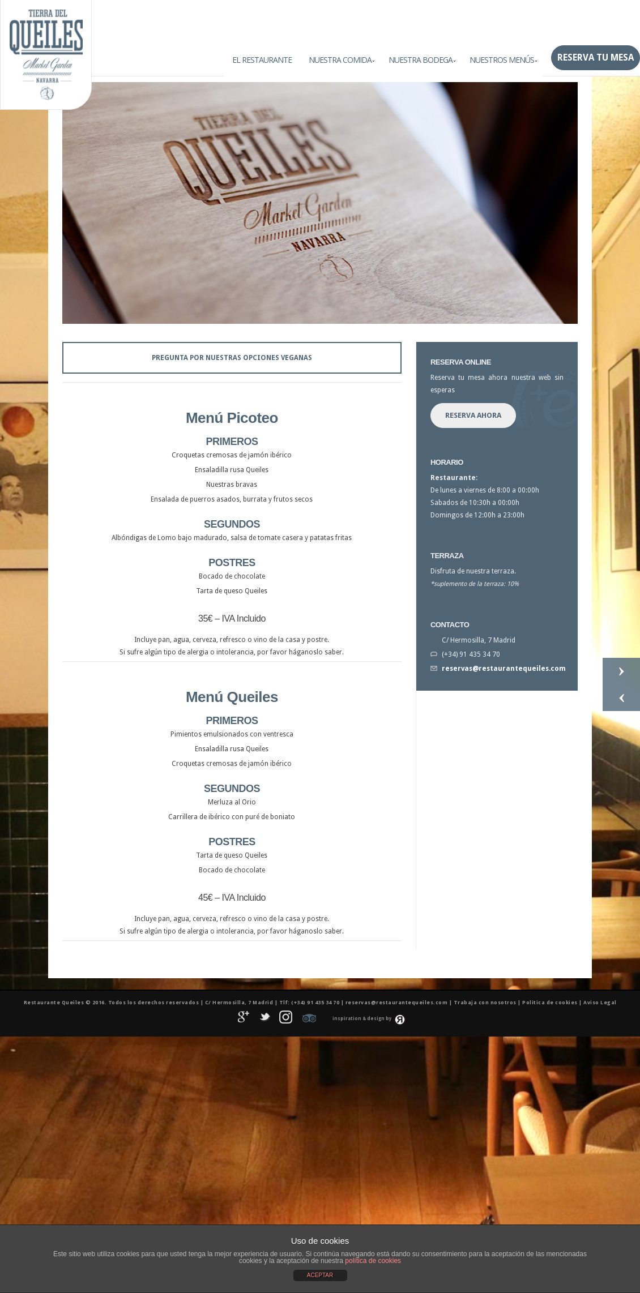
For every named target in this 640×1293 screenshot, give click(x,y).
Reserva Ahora (473, 415)
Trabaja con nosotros (485, 1002)
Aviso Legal (600, 1002)
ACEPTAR (320, 1275)
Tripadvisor (309, 1018)
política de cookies (373, 1261)
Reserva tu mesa (595, 57)
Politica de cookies (550, 1002)
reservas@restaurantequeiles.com (504, 669)
